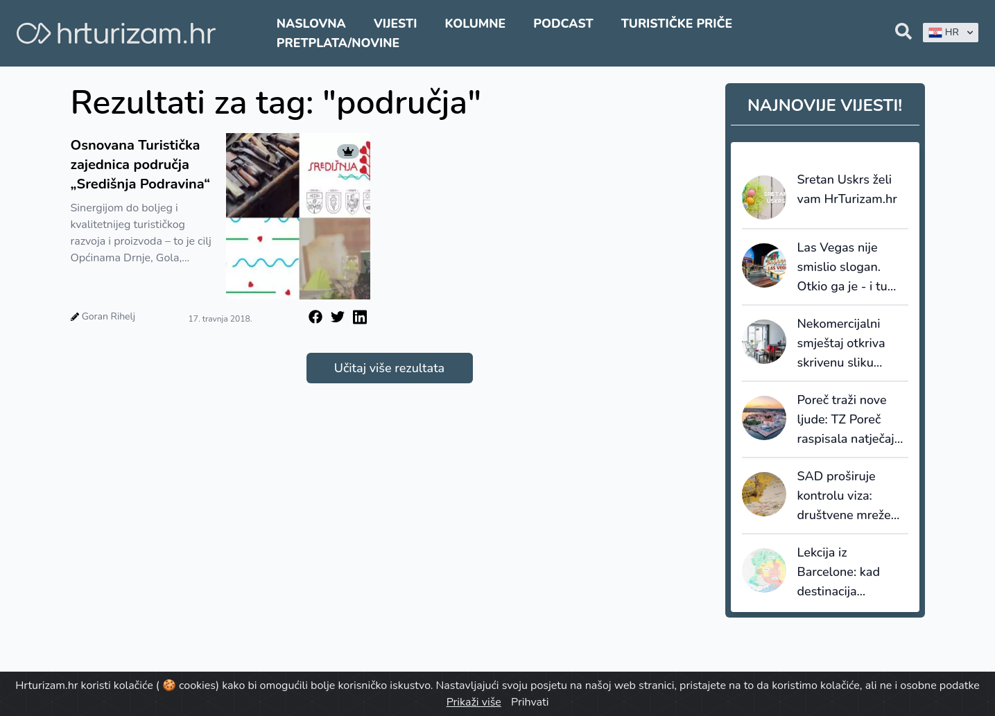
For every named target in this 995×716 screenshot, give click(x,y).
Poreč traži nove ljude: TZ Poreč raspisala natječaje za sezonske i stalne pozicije (849, 420)
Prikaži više (474, 702)
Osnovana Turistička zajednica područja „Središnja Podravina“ (142, 164)
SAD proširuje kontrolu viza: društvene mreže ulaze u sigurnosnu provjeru (850, 496)
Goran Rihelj (108, 316)
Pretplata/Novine (338, 43)
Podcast (563, 23)
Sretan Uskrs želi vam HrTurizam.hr (847, 189)
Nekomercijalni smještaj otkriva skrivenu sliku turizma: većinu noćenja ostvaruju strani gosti (846, 343)
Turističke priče (677, 23)
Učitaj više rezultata (389, 368)
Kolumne (475, 23)
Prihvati (529, 702)
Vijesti (395, 23)
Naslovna (311, 23)
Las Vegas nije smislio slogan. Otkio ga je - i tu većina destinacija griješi (846, 267)
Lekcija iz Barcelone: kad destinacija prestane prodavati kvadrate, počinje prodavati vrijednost (850, 572)
